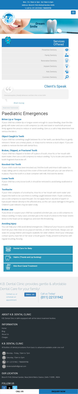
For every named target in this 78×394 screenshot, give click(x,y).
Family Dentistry (57, 55)
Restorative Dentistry (55, 60)
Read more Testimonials (10, 108)
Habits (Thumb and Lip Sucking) (27, 257)
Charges (5, 337)
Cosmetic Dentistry (55, 77)
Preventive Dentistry (55, 50)
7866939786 (47, 8)
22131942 (38, 8)
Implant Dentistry (56, 66)
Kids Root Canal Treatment (25, 266)
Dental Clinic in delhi (12, 318)
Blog (3, 331)
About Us (5, 334)
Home (4, 328)
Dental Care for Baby (22, 248)
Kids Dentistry (57, 71)
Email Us (30, 294)
